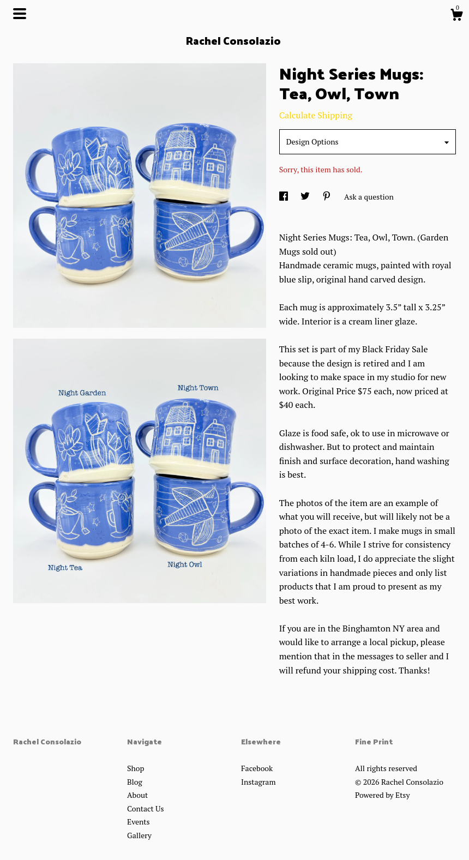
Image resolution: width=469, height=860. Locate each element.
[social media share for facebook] (284, 196)
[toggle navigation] (19, 13)
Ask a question (369, 196)
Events (138, 821)
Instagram (258, 782)
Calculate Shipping (315, 115)
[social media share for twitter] (305, 196)
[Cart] (456, 16)
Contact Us (145, 808)
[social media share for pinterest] (327, 196)
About (137, 795)
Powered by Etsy (382, 795)
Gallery (139, 835)
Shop (135, 768)
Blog (134, 782)
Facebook (257, 768)
